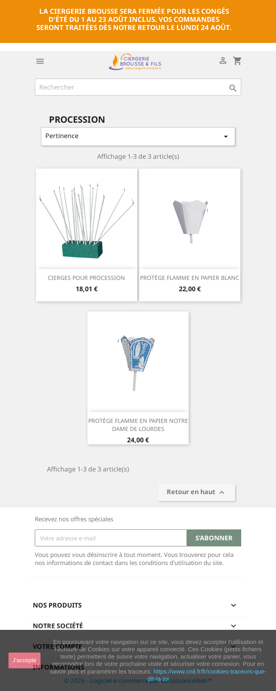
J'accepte (24, 660)
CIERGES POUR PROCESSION (86, 278)
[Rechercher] (138, 87)
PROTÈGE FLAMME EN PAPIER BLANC (189, 278)
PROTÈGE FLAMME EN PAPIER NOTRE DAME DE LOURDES (138, 425)
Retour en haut (197, 493)
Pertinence (138, 136)
